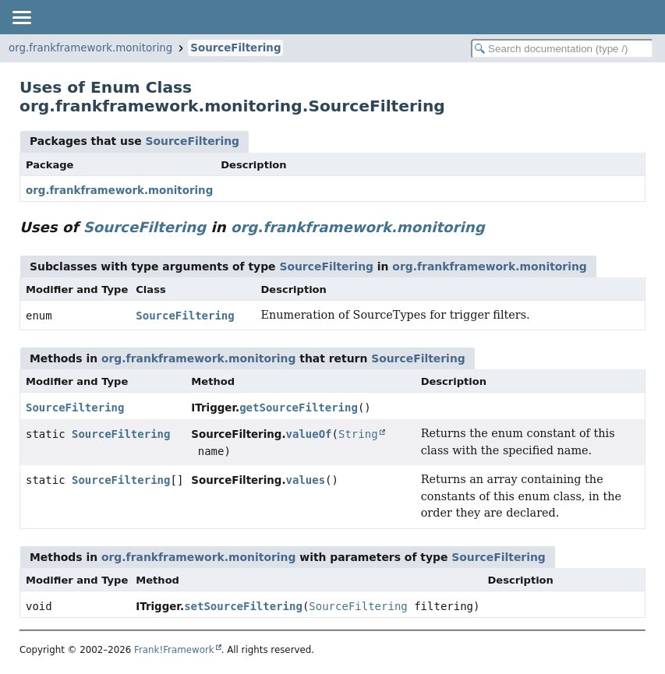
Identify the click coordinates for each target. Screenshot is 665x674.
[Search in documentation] (562, 48)
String (358, 434)
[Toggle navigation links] (21, 17)
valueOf (309, 434)
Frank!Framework (174, 649)
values (306, 480)
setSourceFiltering (243, 606)
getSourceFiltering (298, 407)
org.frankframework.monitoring (90, 48)
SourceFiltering (235, 48)
